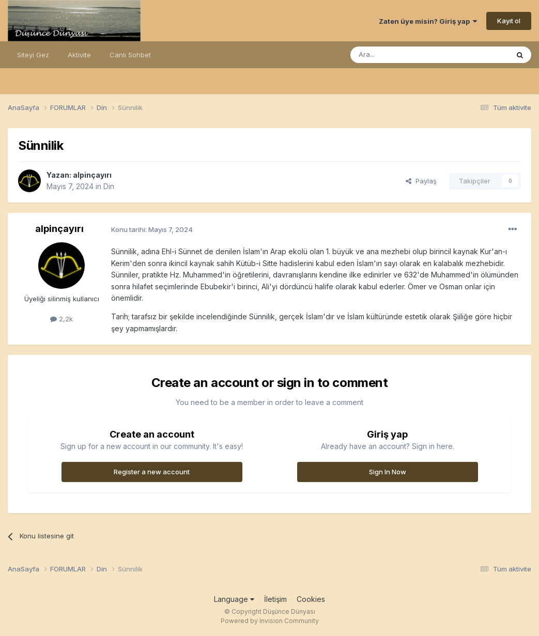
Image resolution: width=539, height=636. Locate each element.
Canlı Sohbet (130, 55)
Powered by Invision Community (270, 621)
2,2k (61, 319)
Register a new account (152, 472)
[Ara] (403, 54)
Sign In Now (387, 472)
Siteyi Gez (33, 55)
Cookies (311, 599)
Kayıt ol (508, 21)
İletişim (275, 599)
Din (108, 186)
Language (234, 599)
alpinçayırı (92, 174)
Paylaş (421, 181)
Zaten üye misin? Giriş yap (428, 21)
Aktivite (79, 55)
